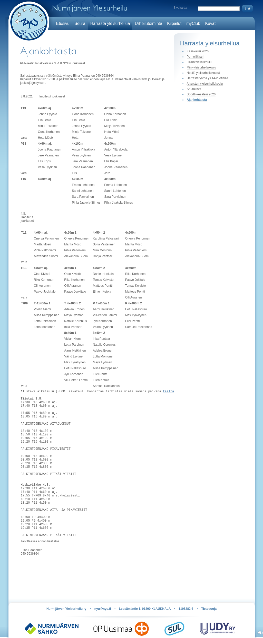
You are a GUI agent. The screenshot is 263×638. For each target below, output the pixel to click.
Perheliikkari (195, 56)
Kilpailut (174, 23)
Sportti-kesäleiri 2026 (201, 94)
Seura (79, 23)
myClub (193, 23)
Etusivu (63, 23)
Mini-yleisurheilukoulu (201, 67)
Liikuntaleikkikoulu (199, 62)
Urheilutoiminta (148, 23)
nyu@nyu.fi (102, 609)
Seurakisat (194, 89)
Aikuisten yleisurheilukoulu (205, 83)
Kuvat (210, 23)
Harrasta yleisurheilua (110, 23)
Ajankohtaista (197, 100)
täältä (168, 392)
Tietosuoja (209, 609)
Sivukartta (180, 7)
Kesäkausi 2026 (198, 51)
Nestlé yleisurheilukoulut (203, 73)
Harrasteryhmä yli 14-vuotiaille (207, 78)
